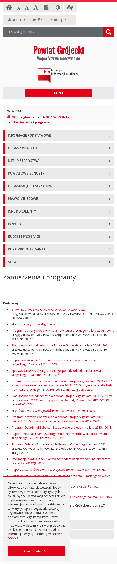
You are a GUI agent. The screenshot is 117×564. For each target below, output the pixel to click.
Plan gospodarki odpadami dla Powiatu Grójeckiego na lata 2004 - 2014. (61, 345)
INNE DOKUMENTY (55, 117)
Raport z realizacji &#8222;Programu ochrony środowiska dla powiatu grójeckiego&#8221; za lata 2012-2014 (59, 436)
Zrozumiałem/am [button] (36, 551)
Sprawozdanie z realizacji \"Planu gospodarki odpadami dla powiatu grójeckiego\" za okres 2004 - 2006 (58, 373)
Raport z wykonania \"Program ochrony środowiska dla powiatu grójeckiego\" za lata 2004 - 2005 (55, 362)
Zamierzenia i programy (31, 122)
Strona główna (20, 117)
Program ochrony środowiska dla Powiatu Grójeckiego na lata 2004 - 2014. (63, 331)
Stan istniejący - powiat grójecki (33, 324)
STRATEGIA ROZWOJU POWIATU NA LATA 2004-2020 (48, 309)
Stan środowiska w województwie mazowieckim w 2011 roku (53, 411)
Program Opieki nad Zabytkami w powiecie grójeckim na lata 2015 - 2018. (62, 427)
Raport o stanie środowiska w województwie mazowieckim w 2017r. (58, 470)
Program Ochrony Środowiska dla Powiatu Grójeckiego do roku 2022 (59, 444)
